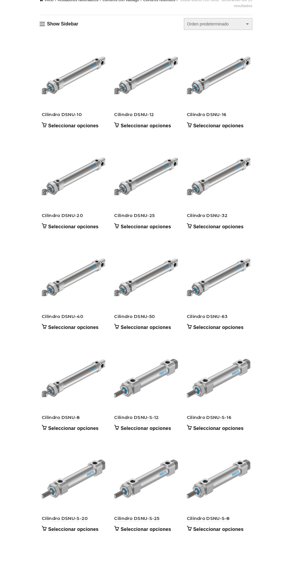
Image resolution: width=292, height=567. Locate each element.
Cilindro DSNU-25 (133, 218)
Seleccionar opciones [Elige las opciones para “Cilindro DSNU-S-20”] (71, 536)
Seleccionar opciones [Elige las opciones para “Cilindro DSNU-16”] (219, 126)
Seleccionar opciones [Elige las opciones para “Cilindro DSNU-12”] (145, 126)
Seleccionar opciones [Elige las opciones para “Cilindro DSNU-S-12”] (145, 433)
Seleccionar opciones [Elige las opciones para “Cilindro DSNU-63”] (219, 331)
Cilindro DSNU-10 (60, 116)
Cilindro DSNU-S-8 (208, 525)
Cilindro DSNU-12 (133, 116)
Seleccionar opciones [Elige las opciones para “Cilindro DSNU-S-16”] (219, 433)
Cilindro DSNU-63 (207, 320)
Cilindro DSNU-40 (60, 320)
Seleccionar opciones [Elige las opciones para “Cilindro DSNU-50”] (145, 331)
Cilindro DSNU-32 (207, 218)
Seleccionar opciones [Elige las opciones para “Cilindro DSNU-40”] (71, 331)
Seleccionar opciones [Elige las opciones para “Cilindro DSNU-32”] (219, 229)
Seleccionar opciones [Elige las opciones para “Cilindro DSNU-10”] (71, 126)
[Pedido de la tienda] (218, 24)
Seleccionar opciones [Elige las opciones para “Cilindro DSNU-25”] (145, 229)
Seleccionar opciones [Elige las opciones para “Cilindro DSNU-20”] (71, 229)
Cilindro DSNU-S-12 (135, 423)
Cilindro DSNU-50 (133, 320)
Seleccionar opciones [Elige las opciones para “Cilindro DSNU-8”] (71, 433)
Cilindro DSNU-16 (207, 116)
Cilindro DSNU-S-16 (209, 423)
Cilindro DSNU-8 (59, 423)
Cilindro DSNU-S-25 (136, 525)
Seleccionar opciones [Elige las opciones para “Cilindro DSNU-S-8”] (219, 536)
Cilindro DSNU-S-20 (63, 525)
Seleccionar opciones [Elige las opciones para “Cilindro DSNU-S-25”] (145, 536)
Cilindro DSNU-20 (60, 218)
